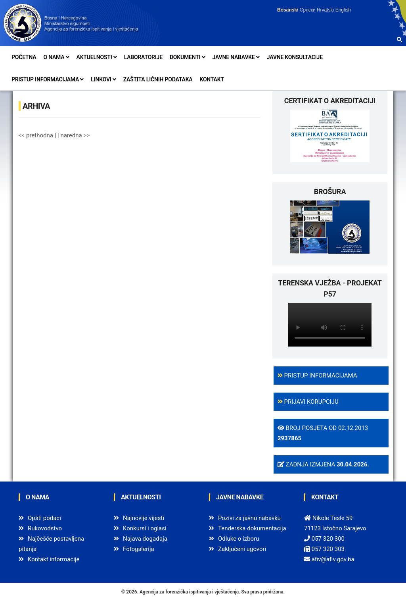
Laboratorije (143, 57)
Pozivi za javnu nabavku (249, 518)
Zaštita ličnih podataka (158, 79)
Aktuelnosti (97, 57)
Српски (308, 10)
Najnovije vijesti (143, 518)
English (343, 10)
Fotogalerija (138, 549)
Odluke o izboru (238, 538)
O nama (56, 57)
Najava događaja (145, 538)
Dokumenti (187, 57)
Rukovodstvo (45, 528)
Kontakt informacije (54, 559)
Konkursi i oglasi (145, 528)
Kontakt (211, 79)
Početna (23, 57)
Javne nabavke (236, 57)
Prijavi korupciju (308, 401)
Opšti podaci (44, 518)
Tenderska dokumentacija (252, 528)
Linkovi (103, 79)
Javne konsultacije (295, 57)
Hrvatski (325, 10)
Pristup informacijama (47, 79)
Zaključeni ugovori (242, 549)
